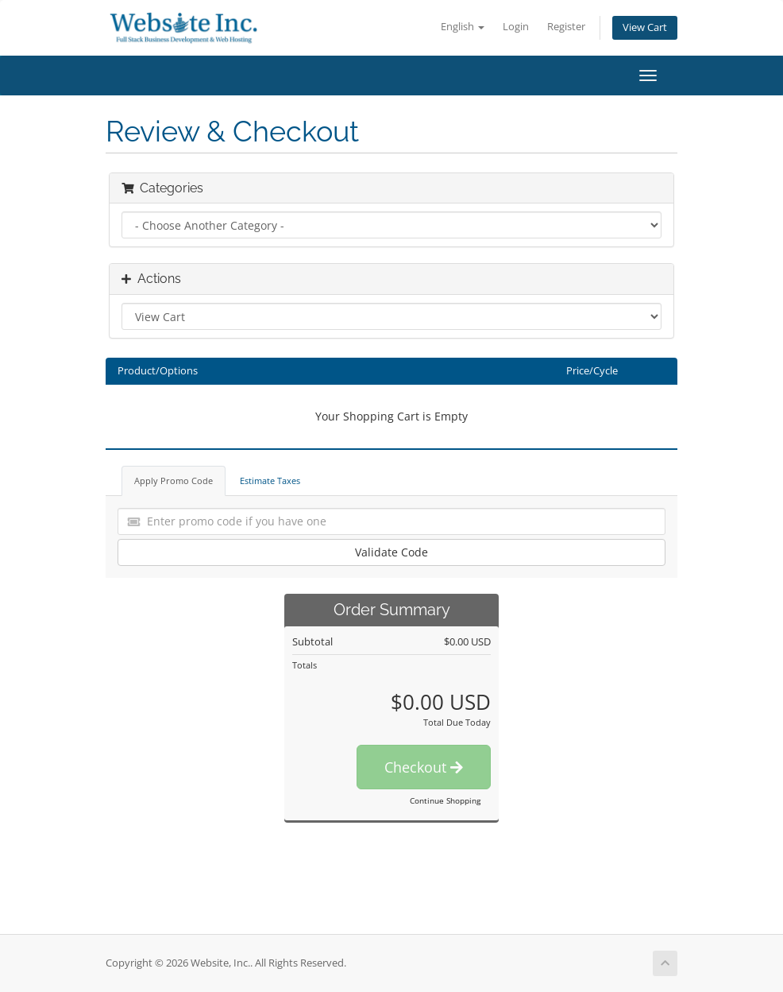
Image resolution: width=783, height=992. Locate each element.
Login (516, 26)
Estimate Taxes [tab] (270, 480)
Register (566, 26)
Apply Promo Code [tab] (173, 480)
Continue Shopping (445, 800)
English (462, 26)
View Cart (645, 27)
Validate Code (391, 552)
